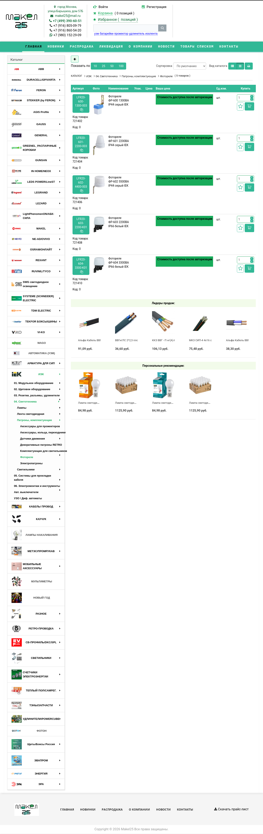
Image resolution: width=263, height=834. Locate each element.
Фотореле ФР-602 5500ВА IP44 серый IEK (118, 181)
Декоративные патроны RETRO (41, 445)
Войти (103, 7)
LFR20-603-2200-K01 (81, 225)
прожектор (121, 33)
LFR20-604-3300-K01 (81, 265)
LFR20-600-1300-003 (81, 103)
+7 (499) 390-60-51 (67, 21)
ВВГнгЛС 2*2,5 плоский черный (134, 340)
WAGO (29, 343)
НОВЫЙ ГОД (31, 598)
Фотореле (26, 457)
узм (96, 33)
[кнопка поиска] (162, 27)
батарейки (106, 33)
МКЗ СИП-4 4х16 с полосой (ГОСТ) (210, 340)
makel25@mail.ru (67, 16)
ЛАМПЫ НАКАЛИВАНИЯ (35, 535)
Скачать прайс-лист (231, 810)
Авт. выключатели (26, 492)
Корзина (105, 13)
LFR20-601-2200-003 (81, 144)
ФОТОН (29, 731)
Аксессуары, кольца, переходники (42, 432)
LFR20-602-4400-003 (81, 184)
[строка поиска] (125, 27)
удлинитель (136, 33)
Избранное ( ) (118, 19)
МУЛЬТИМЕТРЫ (32, 582)
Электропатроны (31, 463)
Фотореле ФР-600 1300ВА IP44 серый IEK (118, 100)
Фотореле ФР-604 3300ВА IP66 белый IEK (118, 263)
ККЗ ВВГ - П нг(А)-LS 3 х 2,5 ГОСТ (172, 340)
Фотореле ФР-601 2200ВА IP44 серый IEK (118, 141)
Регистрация (156, 7)
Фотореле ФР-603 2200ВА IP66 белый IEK (118, 222)
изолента (151, 33)
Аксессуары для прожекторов (40, 426)
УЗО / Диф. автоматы (28, 498)
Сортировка (164, 66)
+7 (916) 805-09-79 (67, 26)
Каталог (16, 60)
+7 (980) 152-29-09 (67, 35)
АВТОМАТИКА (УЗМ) (33, 354)
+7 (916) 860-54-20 (67, 30)
